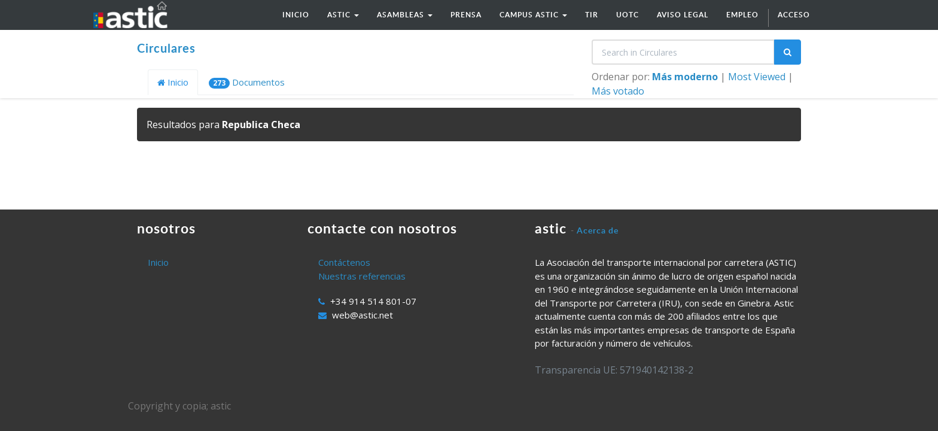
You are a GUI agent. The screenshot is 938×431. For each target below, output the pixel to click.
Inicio (172, 82)
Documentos (247, 82)
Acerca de (598, 230)
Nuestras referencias (362, 276)
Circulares (166, 48)
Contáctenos (344, 262)
